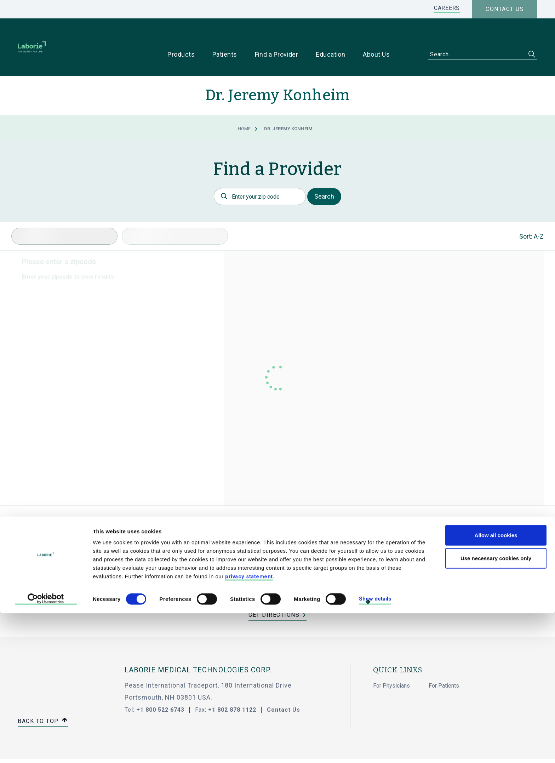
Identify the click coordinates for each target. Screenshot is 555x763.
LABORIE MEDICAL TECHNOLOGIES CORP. (198, 647)
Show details (375, 749)
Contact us (505, 9)
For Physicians (391, 663)
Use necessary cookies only (495, 708)
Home (244, 106)
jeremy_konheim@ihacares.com (278, 567)
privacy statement (249, 726)
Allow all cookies (496, 685)
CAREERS (447, 8)
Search (324, 174)
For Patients (444, 663)
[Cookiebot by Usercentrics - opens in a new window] (46, 749)
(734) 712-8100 (277, 579)
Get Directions (273, 592)
